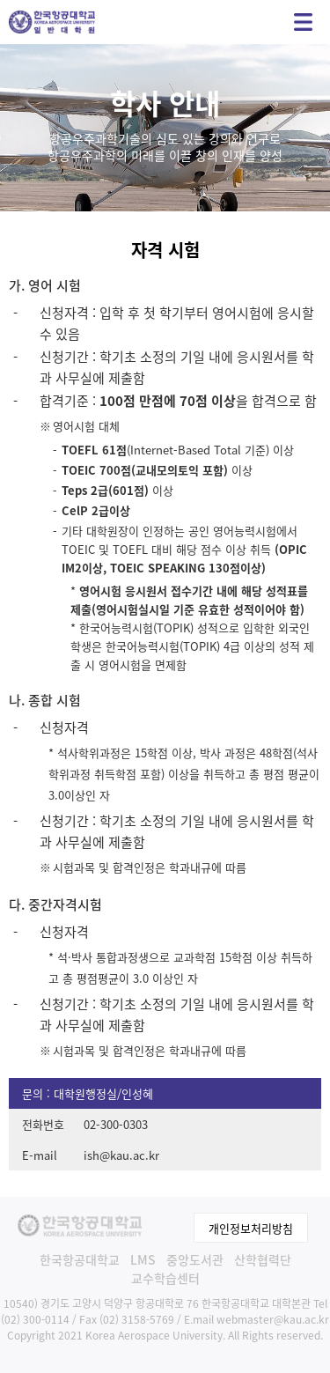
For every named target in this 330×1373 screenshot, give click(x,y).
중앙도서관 (195, 1259)
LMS (143, 1259)
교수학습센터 (165, 1278)
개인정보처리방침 (251, 1228)
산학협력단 (262, 1259)
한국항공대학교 (80, 1259)
